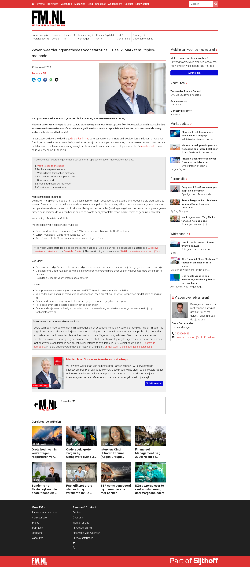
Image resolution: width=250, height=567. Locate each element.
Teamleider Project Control (185, 91)
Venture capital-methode (50, 165)
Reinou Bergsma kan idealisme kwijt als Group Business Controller (199, 204)
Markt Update (179, 124)
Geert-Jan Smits (79, 138)
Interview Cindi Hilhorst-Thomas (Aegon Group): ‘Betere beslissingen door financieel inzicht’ (115, 453)
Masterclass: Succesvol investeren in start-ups (97, 359)
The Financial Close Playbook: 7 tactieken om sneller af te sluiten (200, 263)
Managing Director (181, 110)
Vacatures (66, 3)
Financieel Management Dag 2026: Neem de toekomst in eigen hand (147, 453)
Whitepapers (115, 3)
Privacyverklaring (82, 527)
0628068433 (182, 333)
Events (41, 3)
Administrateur (178, 101)
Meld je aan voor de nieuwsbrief (192, 50)
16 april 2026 (108, 443)
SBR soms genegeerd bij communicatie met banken (116, 489)
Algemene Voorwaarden (86, 532)
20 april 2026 (73, 443)
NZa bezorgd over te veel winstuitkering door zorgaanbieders (149, 489)
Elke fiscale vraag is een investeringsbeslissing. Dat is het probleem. (198, 280)
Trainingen (52, 3)
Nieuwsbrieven (40, 517)
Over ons (78, 517)
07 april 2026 (73, 479)
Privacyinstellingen (83, 537)
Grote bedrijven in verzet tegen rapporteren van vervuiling (44, 453)
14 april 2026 (39, 479)
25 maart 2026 (108, 479)
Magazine (79, 3)
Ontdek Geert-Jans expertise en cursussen (128, 346)
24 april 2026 (39, 443)
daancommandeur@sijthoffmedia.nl (195, 337)
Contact (129, 3)
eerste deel (147, 146)
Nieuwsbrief (142, 3)
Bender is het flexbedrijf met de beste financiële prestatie (44, 489)
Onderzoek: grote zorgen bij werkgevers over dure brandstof (81, 453)
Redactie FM (39, 73)
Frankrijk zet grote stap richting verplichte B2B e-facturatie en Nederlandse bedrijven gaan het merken (79, 489)
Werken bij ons (81, 522)
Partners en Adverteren (44, 512)
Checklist (100, 3)
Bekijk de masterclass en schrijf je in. (141, 251)
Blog (90, 3)
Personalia (177, 179)
